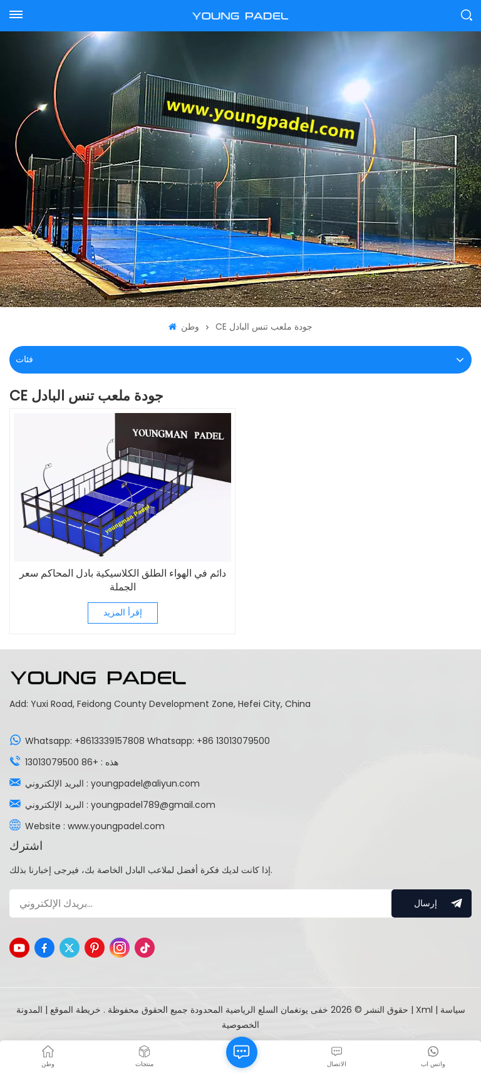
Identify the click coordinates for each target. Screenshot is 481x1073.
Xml (424, 1009)
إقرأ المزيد (122, 612)
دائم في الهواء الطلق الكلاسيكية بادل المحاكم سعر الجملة (122, 580)
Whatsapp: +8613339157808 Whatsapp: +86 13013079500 (147, 741)
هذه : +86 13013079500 (71, 762)
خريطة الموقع (74, 1009)
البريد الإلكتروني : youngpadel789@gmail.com (120, 804)
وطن (183, 326)
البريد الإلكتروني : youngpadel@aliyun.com (112, 783)
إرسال (431, 903)
